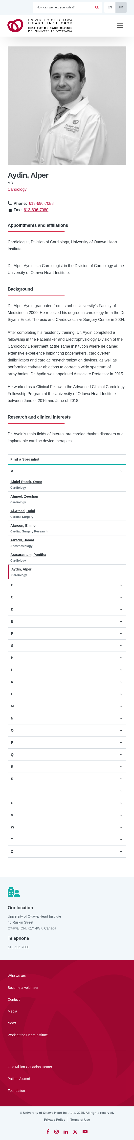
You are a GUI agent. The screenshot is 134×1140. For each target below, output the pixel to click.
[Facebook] (47, 1131)
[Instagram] (56, 1131)
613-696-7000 (18, 947)
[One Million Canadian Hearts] (67, 1067)
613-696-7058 (41, 203)
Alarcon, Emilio (23, 526)
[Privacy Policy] (54, 1119)
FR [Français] (121, 7)
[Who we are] (67, 976)
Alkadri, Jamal (22, 540)
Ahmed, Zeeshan (24, 496)
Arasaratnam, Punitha (28, 555)
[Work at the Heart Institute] (67, 1035)
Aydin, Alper (21, 569)
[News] (67, 1023)
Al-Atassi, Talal (22, 511)
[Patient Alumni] (67, 1079)
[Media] (67, 1011)
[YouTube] (85, 1131)
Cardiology (17, 189)
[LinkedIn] (66, 1131)
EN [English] (110, 7)
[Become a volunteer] (67, 987)
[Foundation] (67, 1091)
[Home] (42, 25)
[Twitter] (75, 1131)
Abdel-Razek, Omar (26, 482)
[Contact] (67, 999)
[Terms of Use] (80, 1119)
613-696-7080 (36, 210)
